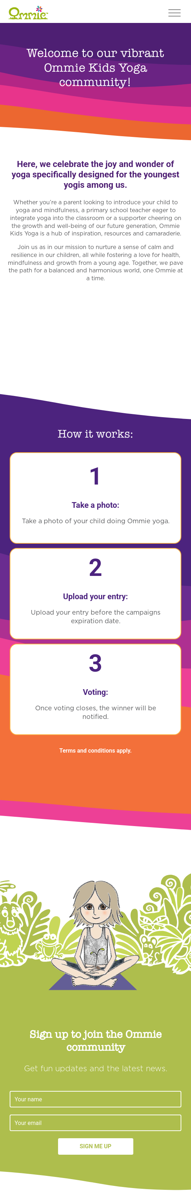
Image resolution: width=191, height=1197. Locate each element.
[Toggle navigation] (174, 12)
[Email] (96, 1123)
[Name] (96, 1099)
